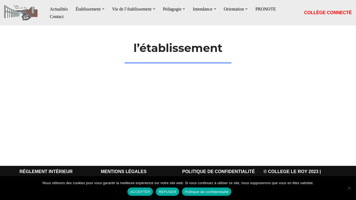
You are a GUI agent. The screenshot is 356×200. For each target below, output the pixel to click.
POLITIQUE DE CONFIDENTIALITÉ (218, 171)
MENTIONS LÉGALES (124, 171)
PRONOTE (265, 9)
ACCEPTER (140, 192)
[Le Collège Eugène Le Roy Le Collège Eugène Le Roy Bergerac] (22, 12)
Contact (57, 16)
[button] (103, 9)
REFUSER (167, 192)
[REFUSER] (349, 188)
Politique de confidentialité (207, 192)
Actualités (59, 9)
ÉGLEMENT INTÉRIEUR (48, 171)
